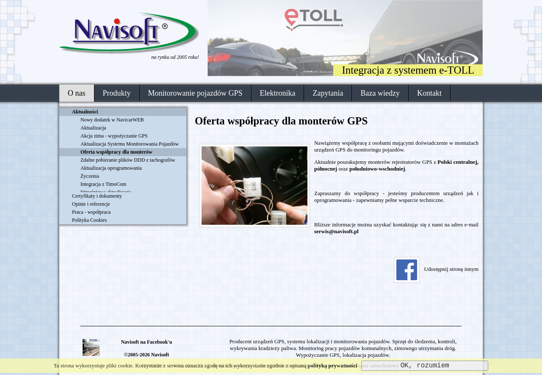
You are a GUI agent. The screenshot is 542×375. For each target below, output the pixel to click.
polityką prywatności (332, 365)
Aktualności (85, 112)
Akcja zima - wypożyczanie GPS (114, 136)
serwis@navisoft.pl (336, 231)
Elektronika (278, 93)
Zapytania (327, 93)
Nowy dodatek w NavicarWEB (112, 120)
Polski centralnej (457, 162)
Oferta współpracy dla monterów (116, 152)
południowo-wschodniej (377, 168)
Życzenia (89, 176)
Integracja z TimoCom (103, 184)
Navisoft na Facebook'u (146, 342)
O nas (77, 93)
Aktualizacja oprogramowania (111, 168)
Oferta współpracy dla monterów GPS (281, 121)
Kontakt (429, 93)
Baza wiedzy (379, 93)
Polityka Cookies (89, 220)
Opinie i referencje (91, 204)
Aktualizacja (93, 128)
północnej (325, 168)
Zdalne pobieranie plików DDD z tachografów (127, 160)
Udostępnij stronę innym (436, 269)
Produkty (117, 93)
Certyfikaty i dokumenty (97, 196)
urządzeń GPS (330, 149)
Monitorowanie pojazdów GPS (195, 93)
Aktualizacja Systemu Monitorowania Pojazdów (129, 144)
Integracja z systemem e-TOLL (408, 70)
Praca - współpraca (91, 212)
